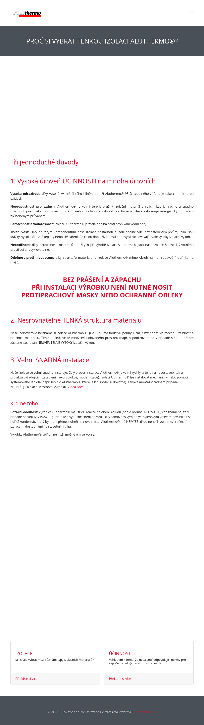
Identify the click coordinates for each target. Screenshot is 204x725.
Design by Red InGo (144, 712)
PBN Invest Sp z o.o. (68, 712)
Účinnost (119, 653)
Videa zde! (75, 387)
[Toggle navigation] (191, 13)
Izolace (23, 653)
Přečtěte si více (26, 678)
